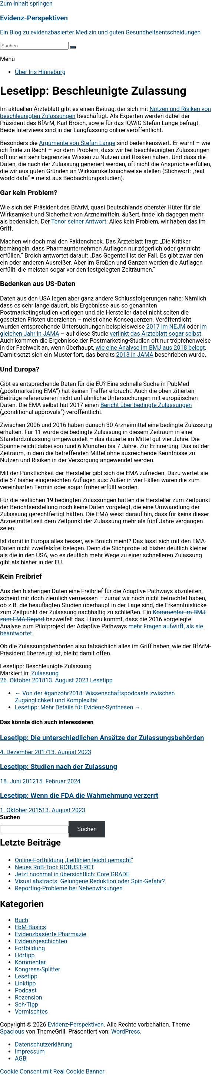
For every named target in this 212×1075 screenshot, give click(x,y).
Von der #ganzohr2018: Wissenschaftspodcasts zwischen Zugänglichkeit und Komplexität (95, 697)
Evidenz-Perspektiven (34, 18)
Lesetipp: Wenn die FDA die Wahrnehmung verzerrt (79, 796)
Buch (21, 920)
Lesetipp (101, 680)
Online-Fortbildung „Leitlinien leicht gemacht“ (74, 860)
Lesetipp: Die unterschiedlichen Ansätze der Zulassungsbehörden (102, 738)
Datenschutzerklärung (44, 1044)
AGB (20, 1058)
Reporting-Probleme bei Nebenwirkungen (69, 888)
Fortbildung (30, 948)
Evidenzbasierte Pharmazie (50, 934)
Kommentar (30, 962)
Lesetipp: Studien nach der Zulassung (58, 767)
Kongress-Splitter (37, 969)
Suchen (10, 817)
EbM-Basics (30, 927)
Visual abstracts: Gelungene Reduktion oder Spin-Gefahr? (90, 881)
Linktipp (25, 983)
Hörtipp (24, 955)
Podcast (26, 990)
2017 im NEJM (165, 326)
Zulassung (45, 673)
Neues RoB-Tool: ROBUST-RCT (54, 867)
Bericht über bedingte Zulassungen (146, 405)
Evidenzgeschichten (41, 941)
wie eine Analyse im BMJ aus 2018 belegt (150, 347)
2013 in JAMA (134, 354)
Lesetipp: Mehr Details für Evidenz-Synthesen (77, 707)
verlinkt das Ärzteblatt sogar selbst (155, 333)
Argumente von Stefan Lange (77, 143)
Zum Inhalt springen (26, 3)
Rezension (28, 997)
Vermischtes (31, 1011)
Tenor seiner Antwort (78, 221)
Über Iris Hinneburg (40, 71)
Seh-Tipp (26, 1004)
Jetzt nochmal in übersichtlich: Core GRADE (72, 874)
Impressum (30, 1051)
